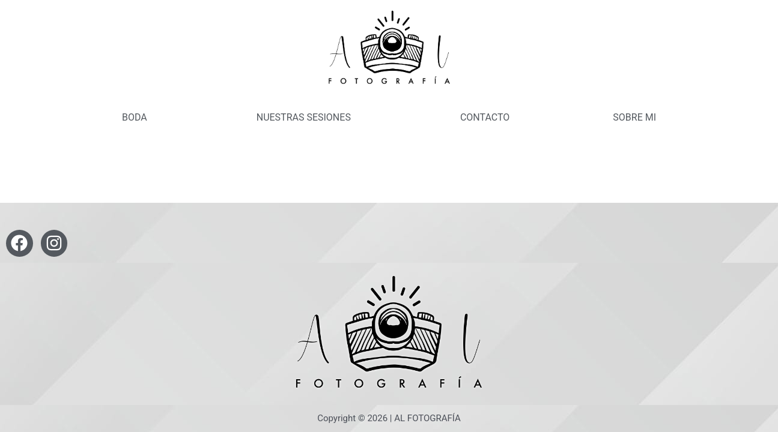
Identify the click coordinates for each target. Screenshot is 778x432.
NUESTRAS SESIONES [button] (304, 117)
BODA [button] (134, 117)
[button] (137, 117)
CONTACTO (484, 117)
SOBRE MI (634, 117)
